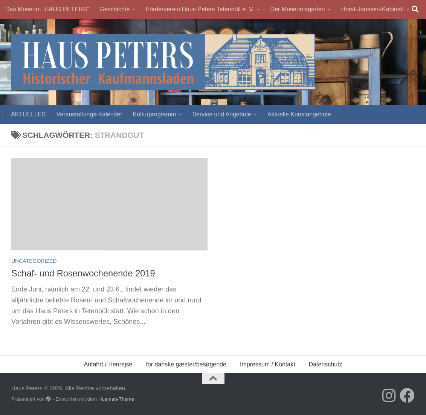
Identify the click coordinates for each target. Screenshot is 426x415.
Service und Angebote (219, 114)
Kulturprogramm (154, 114)
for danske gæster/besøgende (186, 364)
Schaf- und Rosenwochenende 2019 (83, 273)
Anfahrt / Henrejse (108, 364)
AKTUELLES (28, 114)
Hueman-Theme (111, 399)
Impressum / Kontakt (267, 364)
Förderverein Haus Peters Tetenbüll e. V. (198, 9)
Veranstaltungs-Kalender (89, 114)
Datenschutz (325, 364)
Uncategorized (33, 261)
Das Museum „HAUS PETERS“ (47, 9)
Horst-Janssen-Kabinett (366, 9)
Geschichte (114, 9)
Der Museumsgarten (293, 9)
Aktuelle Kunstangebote (295, 114)
